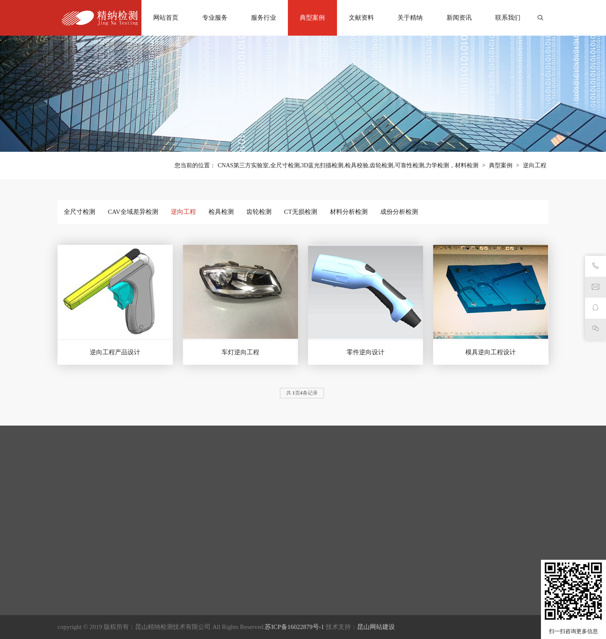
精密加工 (158, 610)
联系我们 (507, 17)
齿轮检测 (259, 211)
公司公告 (359, 559)
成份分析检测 (399, 211)
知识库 (356, 585)
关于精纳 (410, 17)
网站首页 (165, 17)
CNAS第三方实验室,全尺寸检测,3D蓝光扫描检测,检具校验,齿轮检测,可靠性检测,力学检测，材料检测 (348, 165)
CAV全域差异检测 (133, 211)
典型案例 (312, 17)
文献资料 (361, 17)
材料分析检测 (349, 211)
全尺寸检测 (79, 211)
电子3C (156, 622)
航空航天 (158, 585)
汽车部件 (158, 635)
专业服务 (214, 17)
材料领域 (158, 597)
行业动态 (359, 572)
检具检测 (221, 211)
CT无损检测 (300, 211)
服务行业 (263, 17)
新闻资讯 (459, 17)
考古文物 (158, 572)
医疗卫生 (158, 559)
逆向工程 (534, 165)
